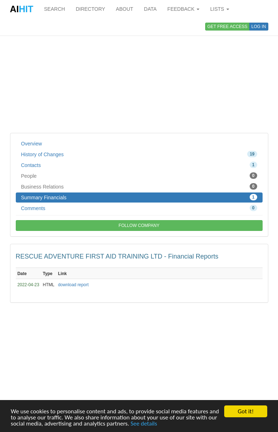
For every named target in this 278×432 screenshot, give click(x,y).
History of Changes (139, 154)
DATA (150, 9)
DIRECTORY (90, 9)
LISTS (219, 9)
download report (73, 284)
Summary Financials (139, 197)
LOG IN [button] (258, 26)
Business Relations (139, 186)
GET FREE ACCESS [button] (227, 26)
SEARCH (54, 9)
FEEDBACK (183, 9)
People (139, 175)
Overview (31, 144)
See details (144, 424)
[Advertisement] (139, 75)
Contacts (139, 165)
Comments (139, 208)
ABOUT (124, 9)
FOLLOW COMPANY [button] (139, 225)
